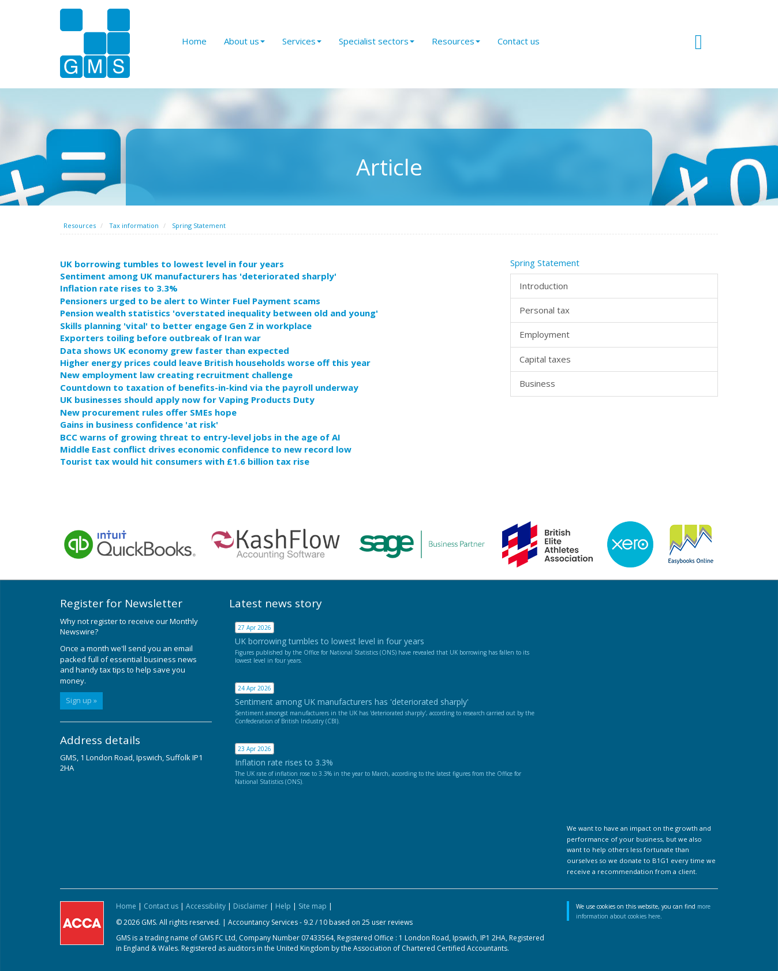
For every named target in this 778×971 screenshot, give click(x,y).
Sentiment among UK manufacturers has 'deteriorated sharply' (198, 276)
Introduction (543, 286)
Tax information (134, 225)
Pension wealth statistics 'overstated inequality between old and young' (219, 313)
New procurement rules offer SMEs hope (148, 412)
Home (194, 41)
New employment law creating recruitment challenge (176, 374)
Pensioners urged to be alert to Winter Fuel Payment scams (190, 301)
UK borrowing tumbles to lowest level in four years (172, 264)
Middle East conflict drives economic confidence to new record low (205, 449)
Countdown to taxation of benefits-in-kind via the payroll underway (209, 387)
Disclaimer (250, 906)
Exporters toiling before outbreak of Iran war (160, 337)
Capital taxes (545, 359)
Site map (312, 906)
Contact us (519, 41)
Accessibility (206, 906)
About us (244, 41)
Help (283, 906)
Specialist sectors (376, 41)
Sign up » (81, 700)
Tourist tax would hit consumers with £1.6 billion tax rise (184, 461)
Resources (456, 41)
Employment (544, 334)
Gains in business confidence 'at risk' (139, 424)
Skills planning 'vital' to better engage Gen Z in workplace (186, 325)
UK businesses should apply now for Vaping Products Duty (187, 399)
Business (537, 383)
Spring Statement (199, 225)
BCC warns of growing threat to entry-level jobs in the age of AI (200, 437)
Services (301, 41)
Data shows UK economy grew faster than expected (174, 350)
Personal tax (544, 310)
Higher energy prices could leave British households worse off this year (215, 362)
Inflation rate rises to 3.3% (119, 288)
